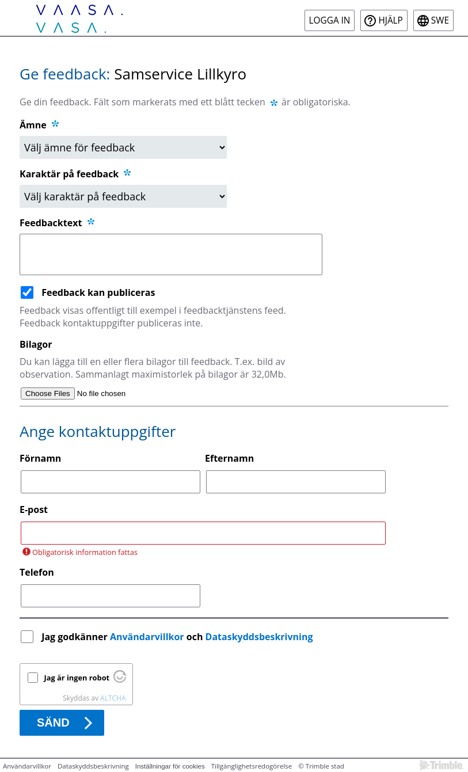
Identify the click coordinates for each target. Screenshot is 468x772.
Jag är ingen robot (77, 677)
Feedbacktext (58, 222)
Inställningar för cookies (170, 766)
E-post (34, 509)
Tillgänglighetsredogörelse (251, 766)
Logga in (330, 20)
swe (440, 20)
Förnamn (40, 458)
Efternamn (229, 458)
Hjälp (390, 20)
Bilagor (36, 344)
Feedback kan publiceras (98, 292)
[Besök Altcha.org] (119, 680)
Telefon (37, 572)
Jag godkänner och (178, 636)
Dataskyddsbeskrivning (259, 636)
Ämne (33, 125)
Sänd (53, 722)
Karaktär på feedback (76, 174)
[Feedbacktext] (171, 254)
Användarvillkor (147, 636)
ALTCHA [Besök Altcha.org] (112, 698)
